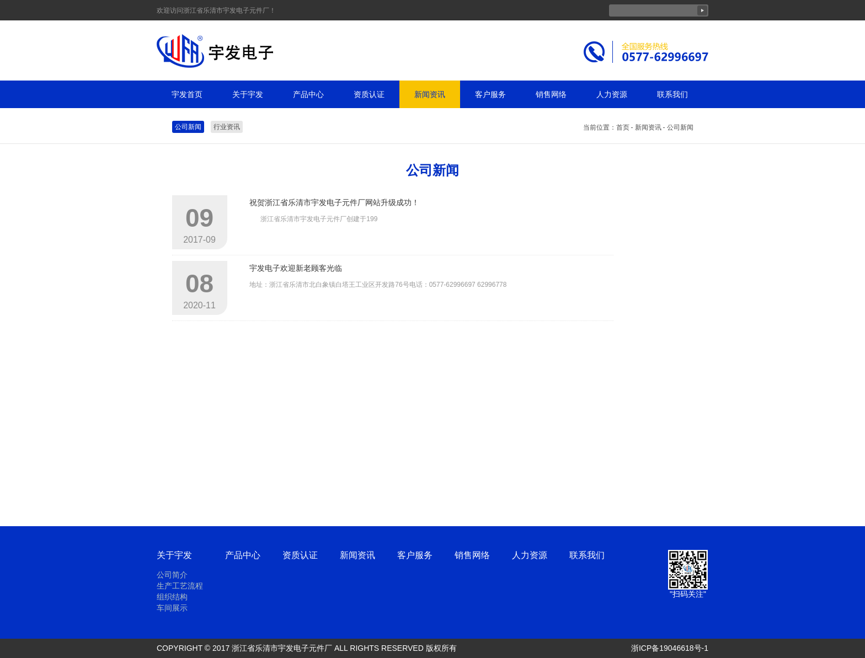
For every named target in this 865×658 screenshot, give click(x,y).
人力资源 (611, 94)
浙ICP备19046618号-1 (669, 648)
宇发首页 (187, 94)
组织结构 (172, 596)
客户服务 (490, 94)
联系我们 (672, 94)
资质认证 (369, 94)
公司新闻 (188, 127)
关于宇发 (247, 94)
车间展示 (172, 607)
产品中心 (308, 94)
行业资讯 (226, 127)
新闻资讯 (429, 94)
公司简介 (172, 574)
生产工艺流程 (180, 585)
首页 (622, 127)
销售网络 (551, 94)
